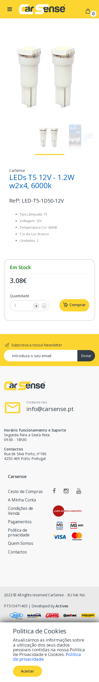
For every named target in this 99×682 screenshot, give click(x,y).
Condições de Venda (20, 511)
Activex (61, 605)
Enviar (86, 355)
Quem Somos (20, 543)
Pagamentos (20, 522)
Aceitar (27, 671)
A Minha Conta (22, 500)
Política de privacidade (18, 532)
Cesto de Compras (25, 491)
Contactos (17, 552)
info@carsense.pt (50, 409)
